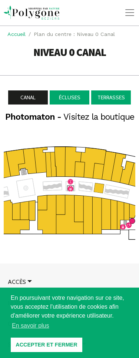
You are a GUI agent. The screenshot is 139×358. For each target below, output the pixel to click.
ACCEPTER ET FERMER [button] (46, 345)
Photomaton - (69, 117)
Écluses (69, 97)
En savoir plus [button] (30, 325)
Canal (28, 97)
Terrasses (111, 97)
